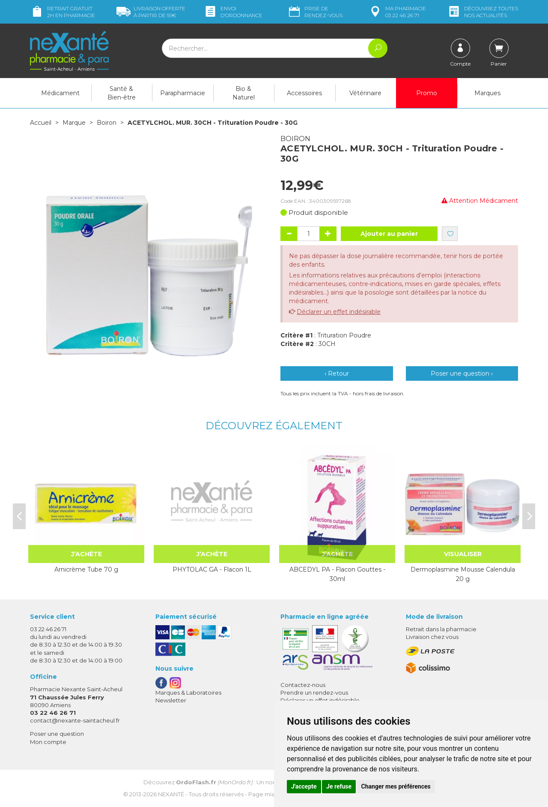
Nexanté (171, 794)
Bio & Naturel (243, 93)
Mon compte (48, 741)
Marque (74, 122)
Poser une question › (462, 373)
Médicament (60, 93)
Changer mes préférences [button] (396, 786)
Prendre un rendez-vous (314, 692)
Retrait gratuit (62, 11)
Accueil (40, 122)
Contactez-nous (302, 684)
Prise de (314, 11)
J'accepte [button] (304, 786)
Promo (426, 93)
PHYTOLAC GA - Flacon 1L (212, 569)
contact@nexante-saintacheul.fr (75, 720)
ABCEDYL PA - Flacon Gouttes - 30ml (337, 574)
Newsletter (170, 700)
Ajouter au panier (389, 234)
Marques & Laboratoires (188, 692)
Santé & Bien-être (121, 93)
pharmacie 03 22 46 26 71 (397, 11)
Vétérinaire (365, 93)
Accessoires (304, 93)
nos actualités (482, 11)
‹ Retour (337, 373)
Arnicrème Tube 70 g (86, 569)
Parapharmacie (182, 93)
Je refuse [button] (338, 786)
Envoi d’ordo (232, 11)
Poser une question (57, 733)
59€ (150, 11)
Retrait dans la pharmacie (441, 629)
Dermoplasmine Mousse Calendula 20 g (463, 574)
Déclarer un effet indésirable (339, 312)
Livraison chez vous (432, 636)
